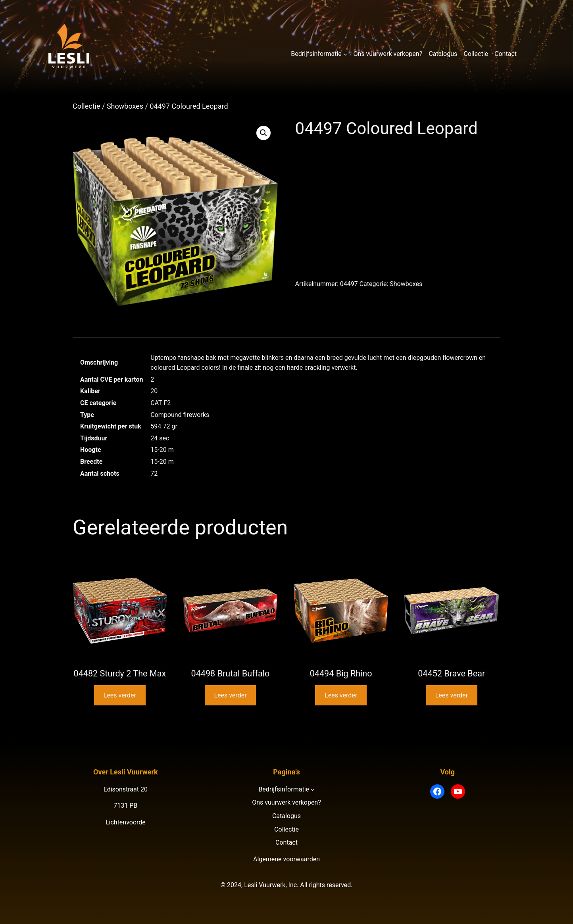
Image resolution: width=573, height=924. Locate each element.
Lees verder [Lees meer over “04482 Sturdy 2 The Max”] (120, 695)
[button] (263, 133)
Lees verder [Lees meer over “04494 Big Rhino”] (341, 695)
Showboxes (125, 106)
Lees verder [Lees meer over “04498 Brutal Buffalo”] (230, 695)
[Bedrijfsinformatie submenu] (345, 54)
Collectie (86, 106)
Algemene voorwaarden (286, 859)
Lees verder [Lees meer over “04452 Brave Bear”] (451, 695)
